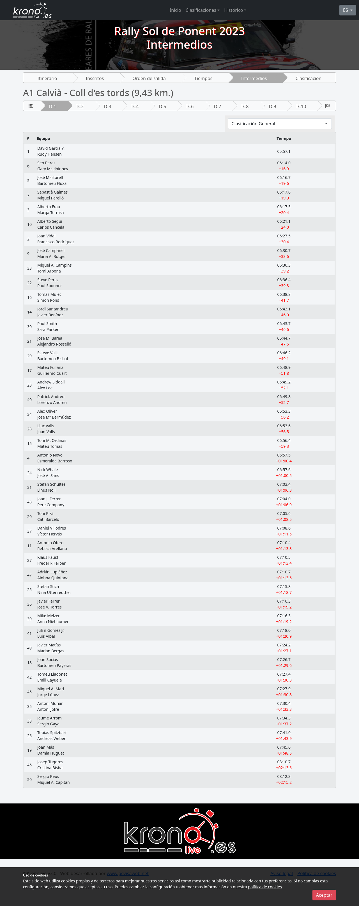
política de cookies (265, 886)
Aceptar (324, 895)
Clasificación (309, 78)
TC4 (135, 106)
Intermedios (254, 78)
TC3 (107, 106)
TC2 (80, 106)
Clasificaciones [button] (201, 10)
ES (346, 10)
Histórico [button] (233, 10)
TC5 (162, 106)
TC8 (244, 106)
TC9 (272, 106)
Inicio (175, 10)
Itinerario (47, 78)
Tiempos (203, 78)
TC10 (301, 106)
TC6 (190, 106)
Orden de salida (148, 78)
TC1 (52, 106)
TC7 (217, 106)
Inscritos (95, 78)
